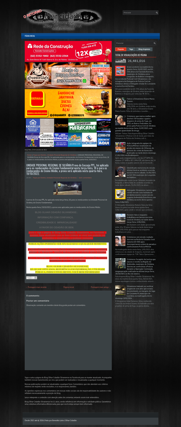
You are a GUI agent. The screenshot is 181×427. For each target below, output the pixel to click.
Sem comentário (85, 178)
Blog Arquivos (144, 49)
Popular (121, 49)
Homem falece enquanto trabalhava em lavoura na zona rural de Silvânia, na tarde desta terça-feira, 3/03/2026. (140, 218)
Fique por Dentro (39, 155)
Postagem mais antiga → (101, 287)
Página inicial (30, 35)
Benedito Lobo (58, 420)
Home (29, 155)
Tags (131, 49)
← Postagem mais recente (36, 287)
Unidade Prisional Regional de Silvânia (61, 155)
